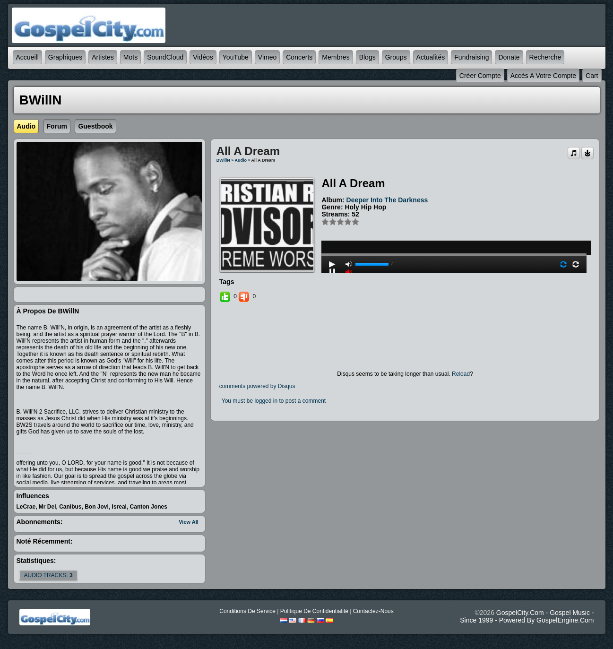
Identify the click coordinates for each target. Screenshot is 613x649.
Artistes (103, 57)
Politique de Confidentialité (314, 611)
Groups (396, 57)
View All (189, 522)
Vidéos (203, 57)
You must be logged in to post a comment (274, 401)
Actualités (430, 57)
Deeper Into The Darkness (387, 200)
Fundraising (471, 57)
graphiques (65, 57)
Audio (240, 160)
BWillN (223, 160)
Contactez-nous (373, 611)
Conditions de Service (247, 611)
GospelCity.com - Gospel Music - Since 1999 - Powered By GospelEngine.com (527, 616)
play (454, 229)
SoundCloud (165, 57)
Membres (335, 57)
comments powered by (257, 386)
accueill (27, 57)
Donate (508, 57)
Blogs (367, 57)
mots (130, 57)
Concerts (299, 57)
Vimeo (267, 57)
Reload (461, 374)
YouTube (236, 57)
